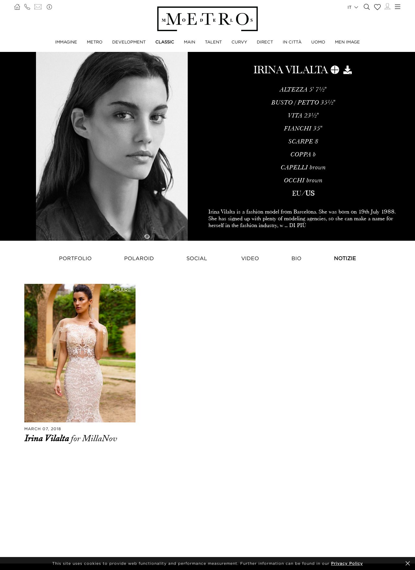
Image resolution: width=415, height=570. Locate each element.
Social (196, 258)
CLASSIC (164, 42)
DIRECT (265, 42)
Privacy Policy (347, 563)
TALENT (213, 42)
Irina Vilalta (47, 438)
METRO (94, 42)
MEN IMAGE (347, 42)
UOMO (318, 42)
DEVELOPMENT (129, 42)
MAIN (189, 42)
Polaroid (139, 258)
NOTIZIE (345, 258)
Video (250, 258)
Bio (296, 258)
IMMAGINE (66, 42)
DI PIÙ (297, 225)
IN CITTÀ (292, 42)
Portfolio (75, 258)
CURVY (239, 42)
